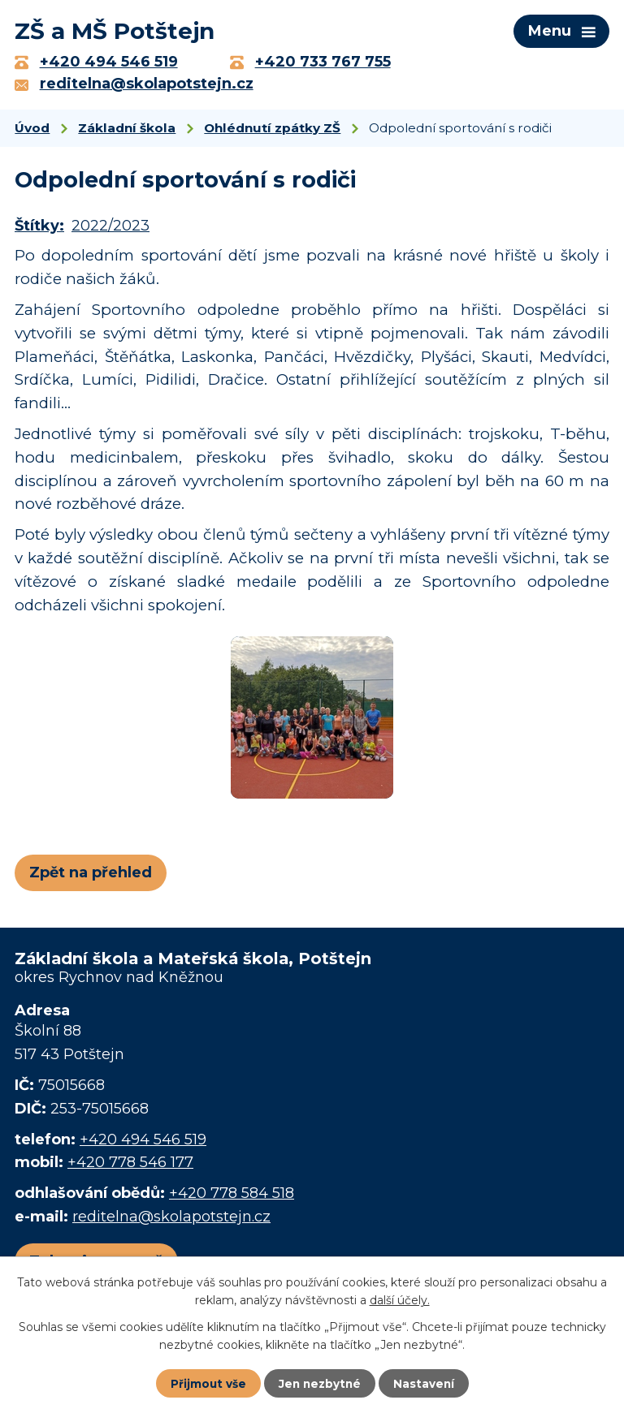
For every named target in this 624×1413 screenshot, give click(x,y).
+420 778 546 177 (130, 1165)
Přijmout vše (206, 1383)
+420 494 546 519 (143, 1143)
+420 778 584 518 (231, 1196)
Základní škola (127, 131)
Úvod (32, 131)
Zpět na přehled (90, 876)
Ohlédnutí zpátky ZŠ (272, 131)
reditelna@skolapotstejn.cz (171, 1220)
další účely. (400, 1299)
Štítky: (39, 230)
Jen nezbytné (319, 1383)
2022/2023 (111, 230)
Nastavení (426, 1383)
